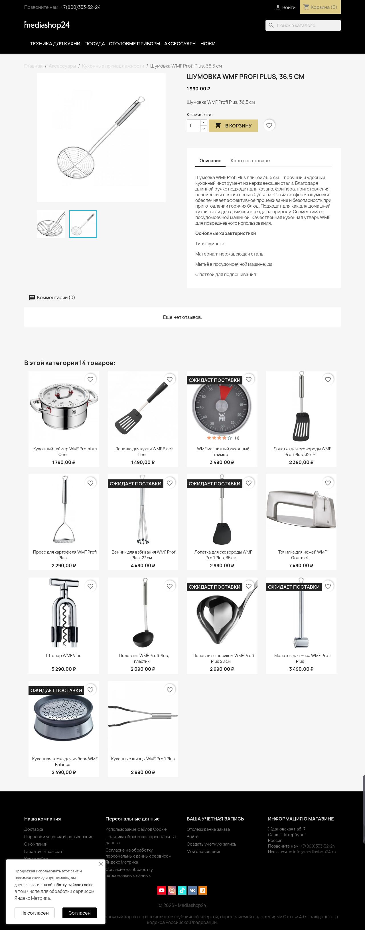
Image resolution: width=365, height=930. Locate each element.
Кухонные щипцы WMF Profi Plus (143, 758)
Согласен (79, 913)
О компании (35, 844)
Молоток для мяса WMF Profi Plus (302, 658)
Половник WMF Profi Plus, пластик (144, 658)
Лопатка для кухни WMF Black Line (144, 451)
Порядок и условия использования (58, 836)
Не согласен (35, 913)
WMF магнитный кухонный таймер (223, 451)
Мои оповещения (204, 851)
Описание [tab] (210, 161)
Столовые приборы (134, 43)
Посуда (94, 43)
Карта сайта (36, 859)
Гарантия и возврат (43, 851)
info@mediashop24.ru (314, 851)
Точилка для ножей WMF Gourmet (302, 554)
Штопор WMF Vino (64, 655)
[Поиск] (303, 25)
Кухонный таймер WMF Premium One (65, 451)
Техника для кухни (55, 43)
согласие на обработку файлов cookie (60, 884)
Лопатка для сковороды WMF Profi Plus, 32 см (302, 451)
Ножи (208, 43)
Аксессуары (180, 43)
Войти (192, 836)
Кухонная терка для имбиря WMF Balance (65, 761)
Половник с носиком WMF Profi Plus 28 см (223, 658)
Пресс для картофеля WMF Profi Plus (65, 554)
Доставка (33, 829)
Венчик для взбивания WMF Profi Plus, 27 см (144, 554)
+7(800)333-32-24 (80, 7)
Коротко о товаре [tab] (250, 161)
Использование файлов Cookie (136, 829)
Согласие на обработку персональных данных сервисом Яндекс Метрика (138, 856)
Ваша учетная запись (215, 819)
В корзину (233, 125)
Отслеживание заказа (208, 829)
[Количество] (193, 125)
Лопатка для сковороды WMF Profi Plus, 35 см (223, 554)
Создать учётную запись (211, 844)
